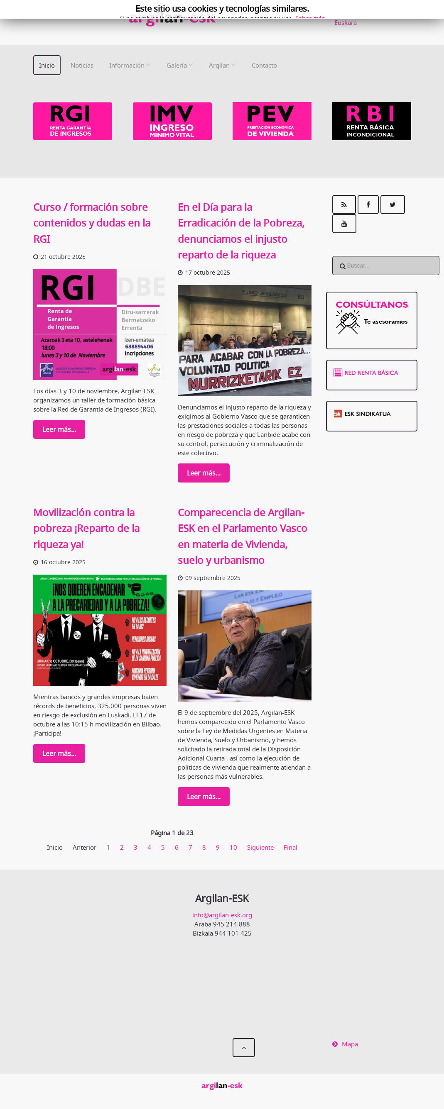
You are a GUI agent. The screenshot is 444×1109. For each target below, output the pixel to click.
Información (127, 65)
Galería (177, 65)
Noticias (82, 65)
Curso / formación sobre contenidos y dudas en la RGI (91, 223)
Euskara (345, 22)
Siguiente (260, 847)
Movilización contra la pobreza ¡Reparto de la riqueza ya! (86, 528)
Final (290, 847)
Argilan (219, 65)
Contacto (264, 65)
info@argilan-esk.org (222, 915)
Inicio (47, 65)
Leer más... (59, 429)
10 (233, 847)
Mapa (350, 1044)
